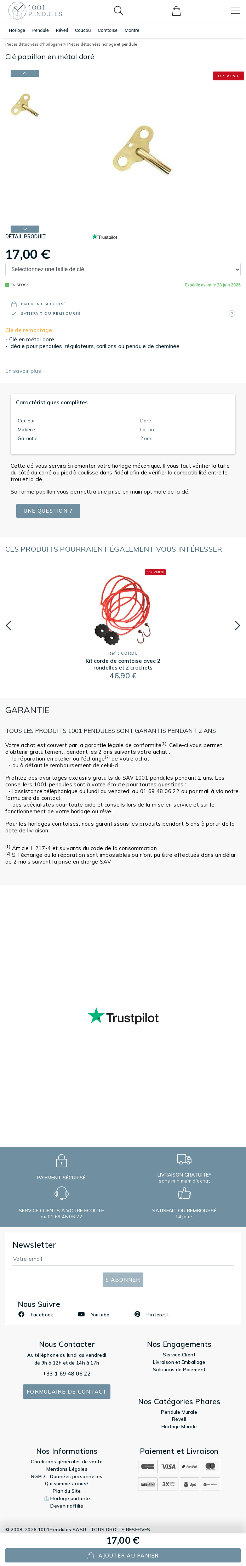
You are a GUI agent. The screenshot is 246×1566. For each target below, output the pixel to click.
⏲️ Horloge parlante (67, 1498)
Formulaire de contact (67, 1391)
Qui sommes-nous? (66, 1483)
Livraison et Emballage (179, 1362)
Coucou (83, 30)
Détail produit (25, 236)
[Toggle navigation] (235, 11)
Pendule (40, 30)
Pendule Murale (179, 1412)
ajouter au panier (123, 1555)
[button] (8, 625)
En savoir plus (23, 371)
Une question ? (49, 510)
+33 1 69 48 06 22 (67, 1373)
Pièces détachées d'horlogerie (35, 44)
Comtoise (108, 30)
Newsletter (34, 1245)
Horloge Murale (179, 1426)
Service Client (179, 1354)
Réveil (62, 30)
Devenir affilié (66, 1506)
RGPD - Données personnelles (67, 1476)
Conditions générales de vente (67, 1461)
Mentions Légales (66, 1469)
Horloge (17, 30)
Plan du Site (67, 1491)
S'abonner (122, 1279)
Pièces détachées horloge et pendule (102, 44)
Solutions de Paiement (179, 1369)
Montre (132, 30)
